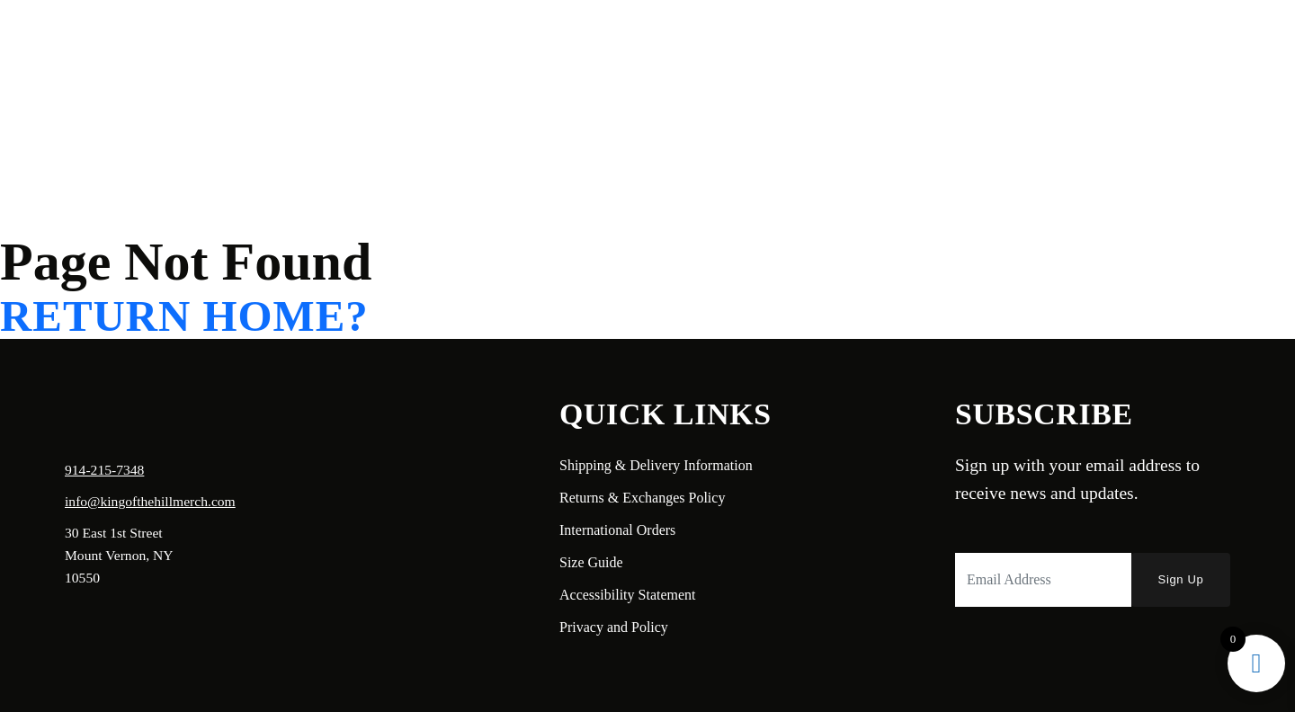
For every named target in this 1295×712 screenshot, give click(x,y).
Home (77, 41)
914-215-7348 (104, 469)
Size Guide (591, 562)
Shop (220, 41)
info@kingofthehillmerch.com (150, 501)
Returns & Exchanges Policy (642, 497)
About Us (150, 41)
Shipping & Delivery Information (656, 465)
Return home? (184, 317)
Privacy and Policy (613, 627)
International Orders (617, 530)
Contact (284, 41)
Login (1111, 41)
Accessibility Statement (627, 594)
